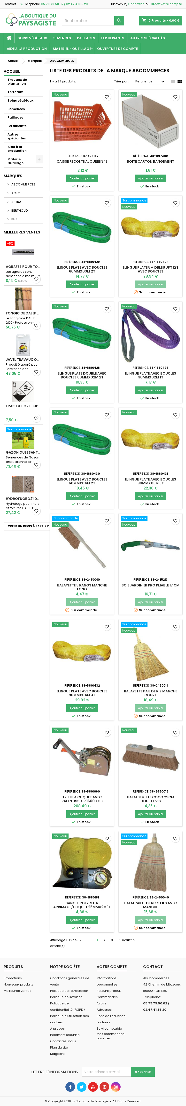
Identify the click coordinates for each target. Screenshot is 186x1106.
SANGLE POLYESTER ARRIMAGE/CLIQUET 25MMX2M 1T (82, 905)
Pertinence (150, 82)
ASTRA (16, 202)
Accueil (12, 71)
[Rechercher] (93, 20)
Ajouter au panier (82, 178)
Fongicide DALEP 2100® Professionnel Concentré (23, 313)
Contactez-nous (63, 1041)
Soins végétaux (32, 38)
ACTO (15, 193)
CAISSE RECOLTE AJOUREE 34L (82, 161)
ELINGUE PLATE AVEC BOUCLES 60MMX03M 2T (82, 269)
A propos (57, 1028)
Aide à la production (27, 48)
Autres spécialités (147, 38)
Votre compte (112, 967)
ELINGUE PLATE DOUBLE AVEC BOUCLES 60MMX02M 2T (82, 375)
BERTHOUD (19, 210)
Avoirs (101, 1003)
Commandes (107, 997)
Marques (13, 176)
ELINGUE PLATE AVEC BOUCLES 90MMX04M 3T (82, 693)
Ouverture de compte (117, 48)
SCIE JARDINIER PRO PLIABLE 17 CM (150, 585)
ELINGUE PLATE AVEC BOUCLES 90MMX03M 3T (150, 481)
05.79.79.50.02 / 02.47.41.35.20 (64, 4)
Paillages (86, 38)
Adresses (104, 1009)
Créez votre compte (166, 4)
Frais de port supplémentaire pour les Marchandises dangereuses (23, 406)
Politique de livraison (66, 997)
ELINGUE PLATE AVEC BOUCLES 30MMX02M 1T (150, 375)
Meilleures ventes (17, 990)
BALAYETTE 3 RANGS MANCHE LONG (82, 587)
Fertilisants (112, 38)
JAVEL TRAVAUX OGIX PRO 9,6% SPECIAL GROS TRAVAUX (23, 359)
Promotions (13, 978)
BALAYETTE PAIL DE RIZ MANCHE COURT (150, 693)
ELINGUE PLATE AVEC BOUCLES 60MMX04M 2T (82, 481)
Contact (10, 4)
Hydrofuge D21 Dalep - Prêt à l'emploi (23, 499)
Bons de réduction (111, 1016)
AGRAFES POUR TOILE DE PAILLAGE (23, 267)
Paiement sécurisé (65, 1035)
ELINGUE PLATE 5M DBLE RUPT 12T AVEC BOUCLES (150, 269)
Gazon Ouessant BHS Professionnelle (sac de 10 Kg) (23, 452)
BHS (14, 219)
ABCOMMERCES (23, 184)
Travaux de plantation (17, 81)
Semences (62, 38)
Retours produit (109, 990)
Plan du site (59, 1047)
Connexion (136, 4)
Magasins (57, 1053)
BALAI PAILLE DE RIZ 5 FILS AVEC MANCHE (150, 905)
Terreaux (15, 92)
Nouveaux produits (18, 984)
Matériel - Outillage (72, 48)
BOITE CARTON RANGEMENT (150, 161)
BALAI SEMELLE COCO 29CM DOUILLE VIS (150, 799)
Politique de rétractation (69, 990)
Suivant (127, 940)
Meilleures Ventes (22, 232)
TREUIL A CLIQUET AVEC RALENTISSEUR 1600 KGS (82, 799)
